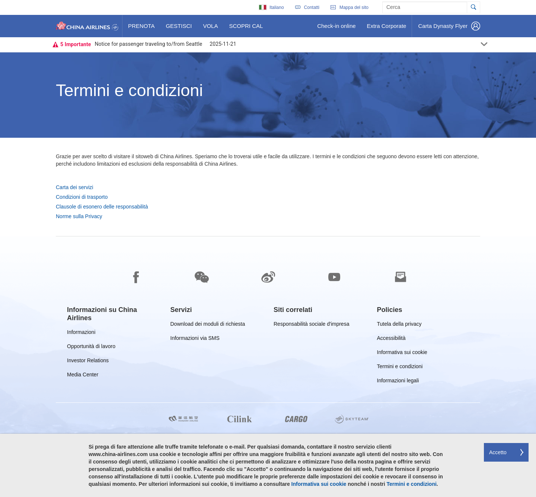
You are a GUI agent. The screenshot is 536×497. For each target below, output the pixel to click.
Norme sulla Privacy (79, 216)
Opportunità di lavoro (91, 347)
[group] (113, 314)
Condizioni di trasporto (82, 197)
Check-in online (336, 28)
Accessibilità (391, 339)
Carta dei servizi (74, 187)
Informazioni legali (398, 382)
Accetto (498, 452)
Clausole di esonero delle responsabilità (102, 207)
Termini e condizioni (400, 367)
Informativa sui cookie (402, 353)
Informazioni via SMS (195, 339)
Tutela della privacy (399, 325)
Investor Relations (88, 361)
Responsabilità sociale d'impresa (311, 325)
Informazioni (81, 333)
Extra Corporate (386, 28)
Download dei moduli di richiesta (207, 325)
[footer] (268, 366)
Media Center (82, 376)
